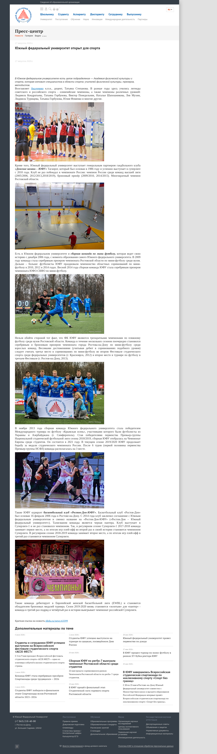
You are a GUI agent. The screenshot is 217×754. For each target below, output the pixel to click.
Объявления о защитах (156, 727)
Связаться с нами (73, 36)
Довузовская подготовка (73, 724)
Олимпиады (68, 728)
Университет (46, 19)
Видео (38, 36)
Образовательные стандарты (103, 724)
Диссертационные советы (157, 724)
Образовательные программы (103, 721)
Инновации (97, 19)
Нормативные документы (157, 730)
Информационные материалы (159, 734)
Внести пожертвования (73, 746)
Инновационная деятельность (131, 737)
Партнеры (142, 19)
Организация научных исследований (128, 722)
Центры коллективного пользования (128, 728)
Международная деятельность (120, 19)
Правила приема (70, 721)
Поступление (61, 19)
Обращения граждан (53, 36)
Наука (86, 19)
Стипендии (95, 731)
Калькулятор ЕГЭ (70, 736)
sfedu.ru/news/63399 (56, 620)
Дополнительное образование (103, 734)
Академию (37, 88)
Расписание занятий (99, 728)
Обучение (75, 19)
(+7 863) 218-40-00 (25, 721)
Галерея (29, 36)
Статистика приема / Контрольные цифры (72, 732)
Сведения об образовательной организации (60, 2)
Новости (19, 36)
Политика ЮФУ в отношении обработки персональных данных (145, 746)
